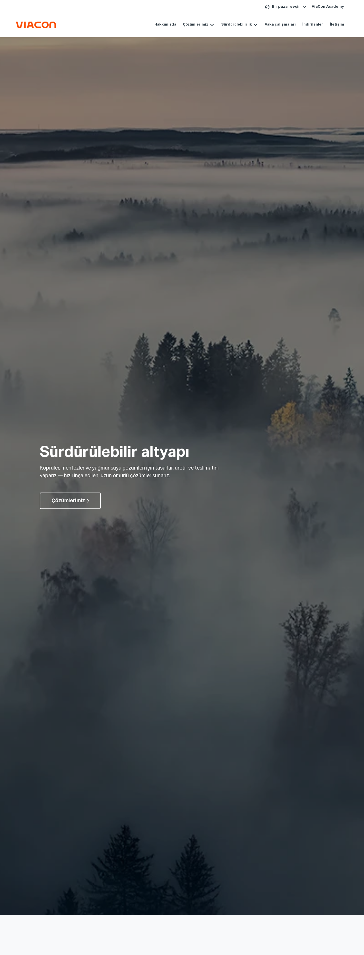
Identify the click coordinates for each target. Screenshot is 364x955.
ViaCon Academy (328, 7)
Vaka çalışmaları (280, 24)
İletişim (337, 24)
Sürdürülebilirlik (236, 24)
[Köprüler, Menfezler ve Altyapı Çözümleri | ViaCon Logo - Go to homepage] (36, 25)
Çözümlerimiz (195, 24)
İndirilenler (312, 24)
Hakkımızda (165, 24)
